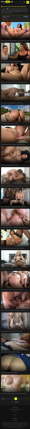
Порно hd (4, 17)
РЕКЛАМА (25, 16)
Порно (9, 8)
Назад (2, 398)
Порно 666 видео (6, 16)
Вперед (16, 402)
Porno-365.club (15, 407)
